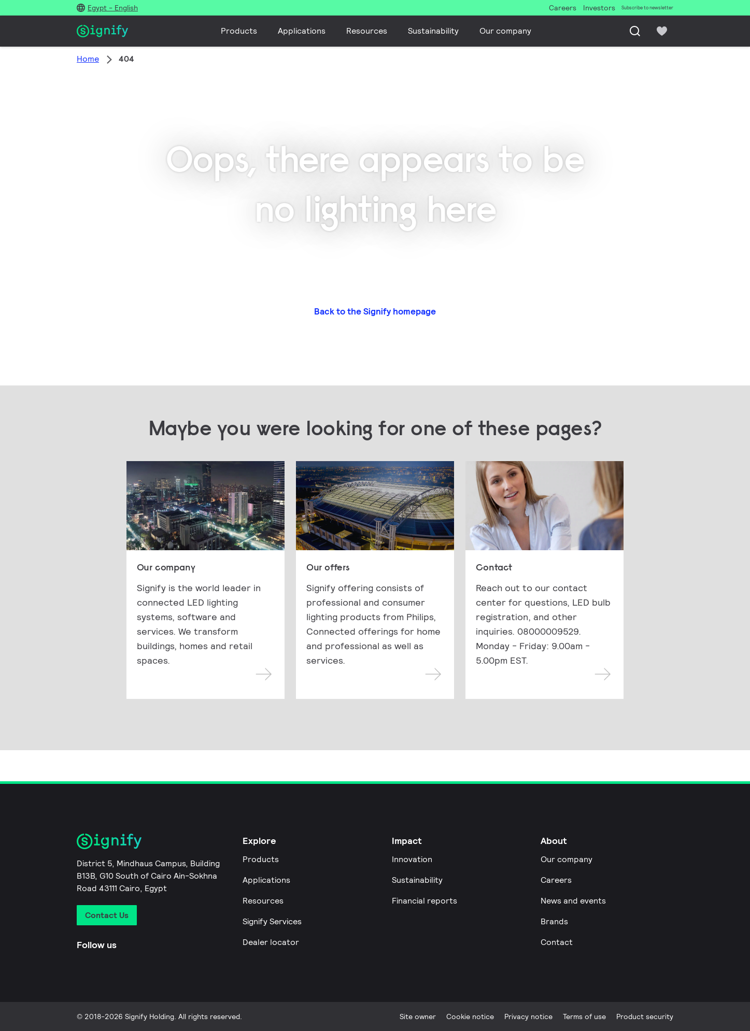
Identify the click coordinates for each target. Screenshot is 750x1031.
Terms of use (584, 1016)
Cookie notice (470, 1016)
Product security (644, 1016)
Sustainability (433, 30)
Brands (554, 921)
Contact (557, 942)
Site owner (418, 1016)
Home (88, 58)
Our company (505, 30)
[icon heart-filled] (661, 31)
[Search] (635, 31)
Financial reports (424, 900)
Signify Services (272, 921)
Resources (366, 30)
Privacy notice (528, 1016)
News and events (573, 900)
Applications (302, 30)
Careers (556, 880)
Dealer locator (271, 942)
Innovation (412, 859)
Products (239, 30)
